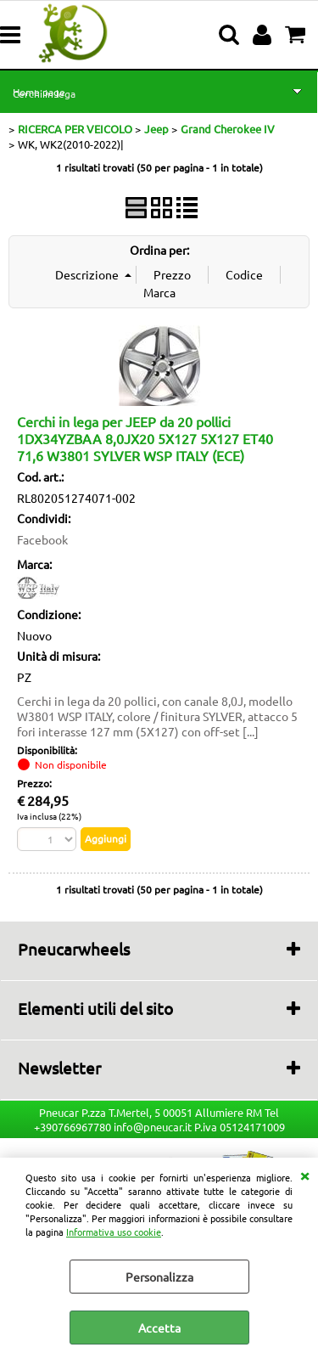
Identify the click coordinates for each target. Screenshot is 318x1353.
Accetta (159, 1327)
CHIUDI (304, 1174)
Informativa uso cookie (113, 1231)
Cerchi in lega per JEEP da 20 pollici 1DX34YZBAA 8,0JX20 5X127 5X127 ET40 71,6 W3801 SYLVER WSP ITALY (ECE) (145, 438)
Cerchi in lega (44, 93)
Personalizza (159, 1276)
